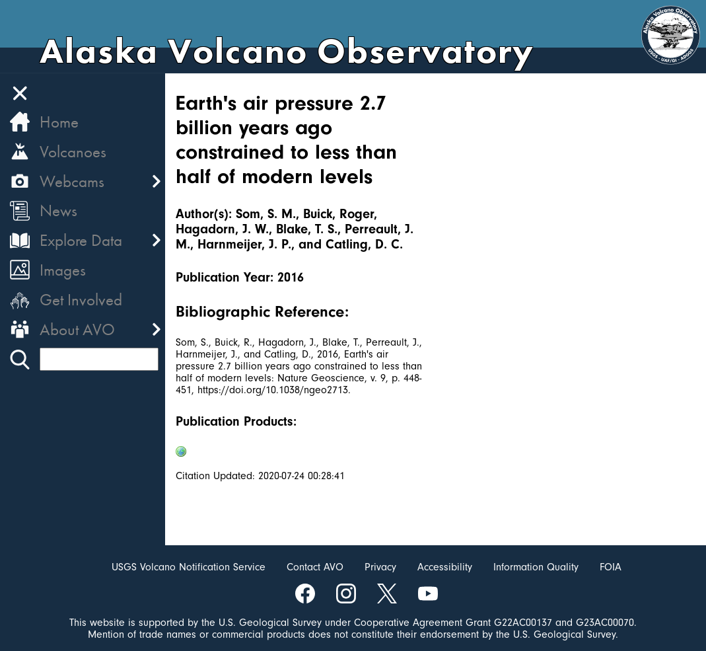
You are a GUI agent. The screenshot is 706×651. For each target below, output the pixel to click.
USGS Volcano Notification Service (188, 567)
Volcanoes (73, 152)
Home (59, 122)
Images (63, 270)
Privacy (380, 567)
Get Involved (81, 300)
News (58, 210)
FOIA (610, 567)
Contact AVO (315, 567)
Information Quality (536, 567)
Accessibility (444, 567)
